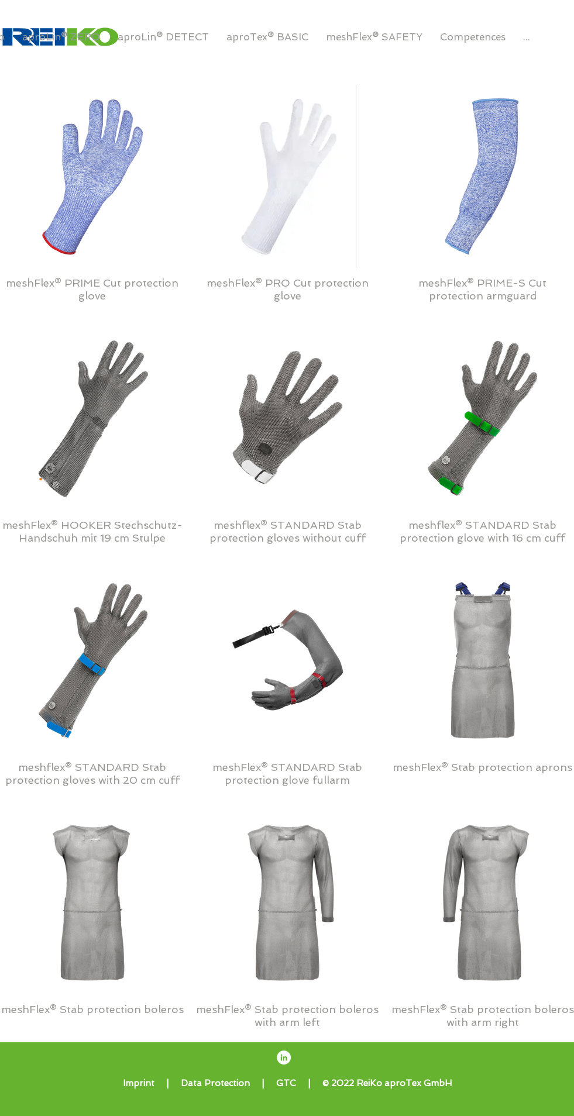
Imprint (138, 1083)
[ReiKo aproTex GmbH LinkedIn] (284, 1057)
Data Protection (215, 1083)
